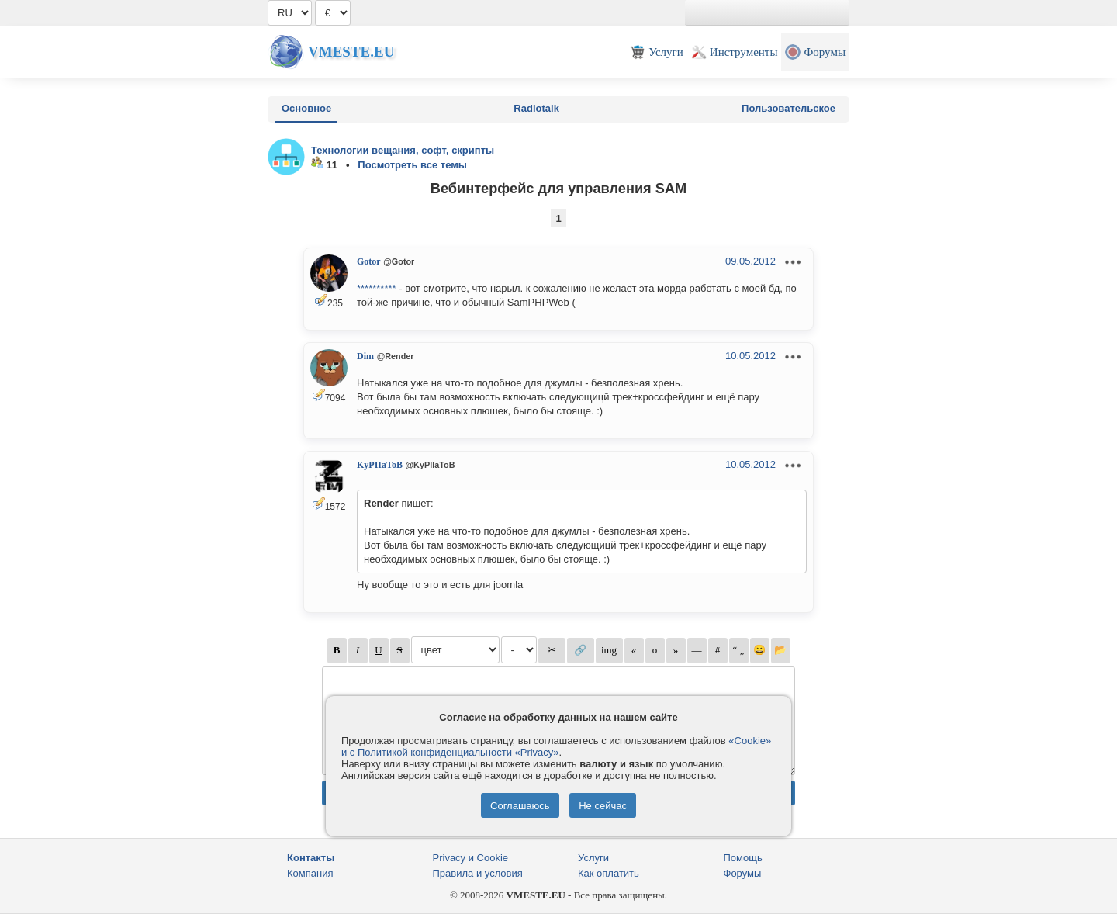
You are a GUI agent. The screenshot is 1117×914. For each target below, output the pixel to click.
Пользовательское (788, 108)
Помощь (743, 858)
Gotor (369, 261)
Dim (365, 356)
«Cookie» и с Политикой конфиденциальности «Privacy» (556, 746)
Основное (306, 108)
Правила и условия (478, 873)
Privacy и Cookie (471, 858)
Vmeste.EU (351, 51)
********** (376, 288)
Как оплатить (608, 873)
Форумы (743, 873)
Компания (310, 873)
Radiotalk (536, 108)
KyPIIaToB (380, 464)
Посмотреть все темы (412, 165)
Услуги (593, 858)
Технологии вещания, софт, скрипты (402, 150)
